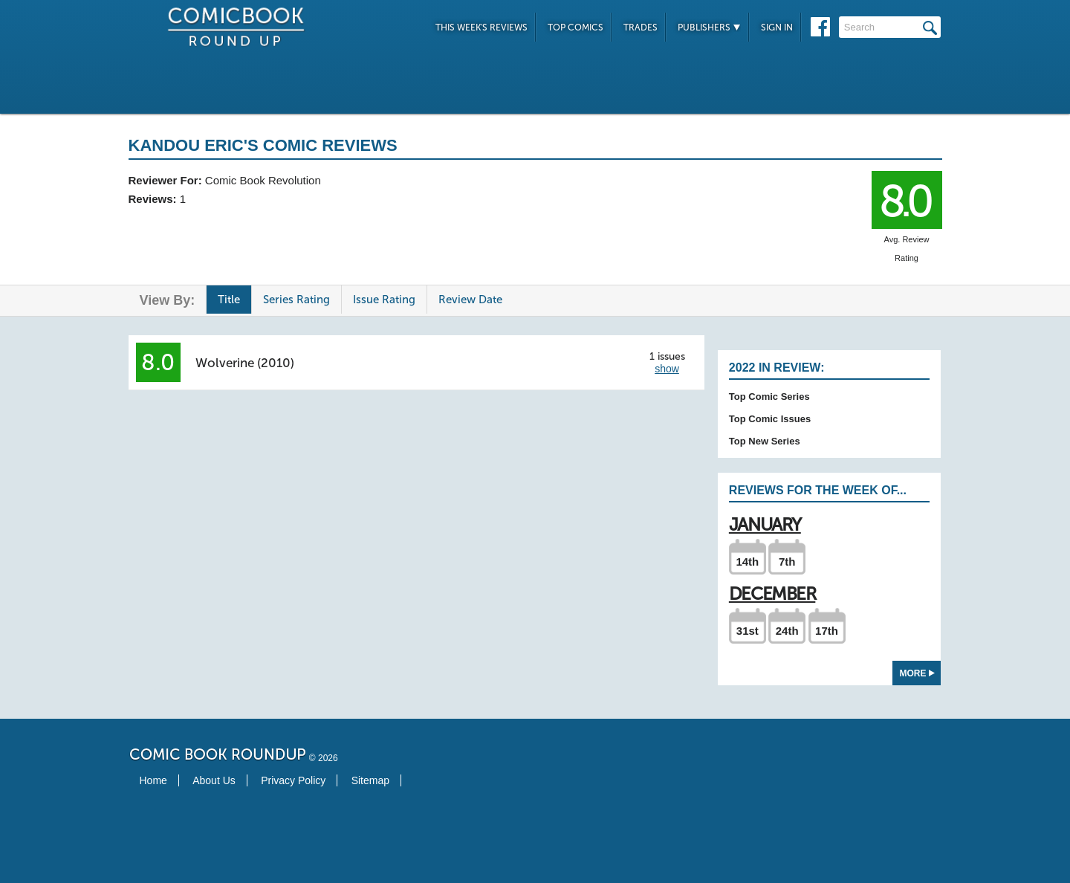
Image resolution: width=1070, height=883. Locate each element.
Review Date (470, 299)
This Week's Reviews (481, 27)
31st (747, 630)
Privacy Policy (293, 780)
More (917, 673)
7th (787, 561)
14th (747, 561)
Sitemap (370, 780)
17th (826, 630)
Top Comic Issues (770, 418)
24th (787, 630)
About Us (214, 780)
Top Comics (575, 27)
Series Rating (296, 299)
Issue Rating (384, 299)
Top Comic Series (769, 396)
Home (153, 780)
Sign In (777, 27)
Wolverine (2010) (244, 362)
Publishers (709, 27)
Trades (640, 27)
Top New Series (764, 441)
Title (229, 299)
